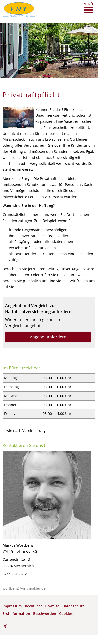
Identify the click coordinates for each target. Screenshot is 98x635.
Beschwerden (44, 613)
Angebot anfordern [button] (48, 337)
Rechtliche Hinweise (42, 606)
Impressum (12, 606)
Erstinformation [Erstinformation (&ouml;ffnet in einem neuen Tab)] (16, 613)
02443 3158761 (15, 574)
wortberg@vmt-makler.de (24, 588)
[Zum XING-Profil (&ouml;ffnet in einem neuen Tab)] (5, 626)
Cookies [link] (66, 613)
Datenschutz (73, 606)
